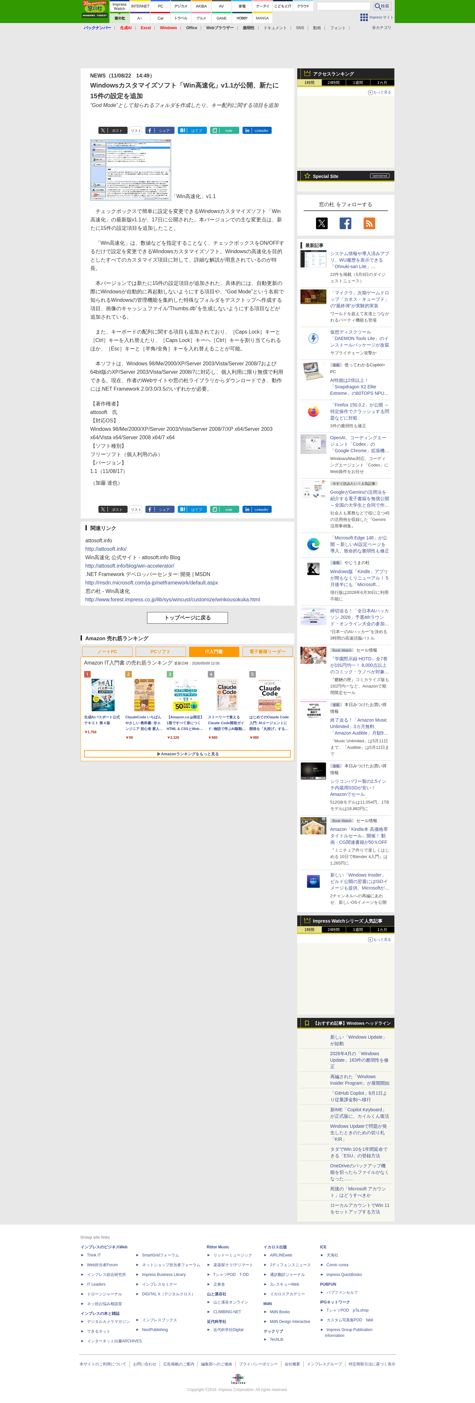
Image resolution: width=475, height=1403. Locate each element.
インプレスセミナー (159, 1284)
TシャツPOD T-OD (231, 1274)
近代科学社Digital (228, 1329)
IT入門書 (214, 651)
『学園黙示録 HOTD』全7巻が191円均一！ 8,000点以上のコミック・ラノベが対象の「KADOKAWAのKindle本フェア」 (359, 671)
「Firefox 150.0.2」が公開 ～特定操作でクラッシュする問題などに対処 (359, 411)
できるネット (98, 1331)
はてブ (196, 131)
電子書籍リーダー (267, 651)
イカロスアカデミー (287, 1294)
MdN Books (280, 1312)
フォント (338, 28)
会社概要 (292, 1364)
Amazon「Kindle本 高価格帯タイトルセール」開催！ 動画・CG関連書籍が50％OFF (359, 836)
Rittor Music (218, 1247)
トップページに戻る (187, 617)
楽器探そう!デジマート (233, 1265)
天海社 (332, 1255)
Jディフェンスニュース (290, 1265)
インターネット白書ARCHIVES (114, 1341)
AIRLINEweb (281, 1255)
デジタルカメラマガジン (108, 1321)
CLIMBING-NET (227, 1312)
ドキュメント (275, 28)
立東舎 (219, 1284)
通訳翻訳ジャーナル (287, 1274)
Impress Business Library (164, 1274)
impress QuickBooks (344, 1274)
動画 (317, 28)
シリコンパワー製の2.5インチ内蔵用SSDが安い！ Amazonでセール (358, 788)
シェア (164, 131)
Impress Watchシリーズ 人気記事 (348, 921)
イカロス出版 (275, 1247)
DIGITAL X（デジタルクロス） (169, 1294)
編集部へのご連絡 (216, 1364)
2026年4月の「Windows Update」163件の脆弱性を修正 (359, 1060)
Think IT (94, 1255)
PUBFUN (328, 1284)
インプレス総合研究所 (106, 1274)
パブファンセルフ (342, 1292)
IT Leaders (96, 1284)
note (228, 131)
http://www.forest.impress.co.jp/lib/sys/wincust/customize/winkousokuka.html (172, 599)
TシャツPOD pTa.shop (348, 1310)
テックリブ (273, 1331)
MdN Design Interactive (290, 1321)
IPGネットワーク (335, 1302)
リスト (136, 131)
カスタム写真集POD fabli (350, 1320)
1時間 (309, 82)
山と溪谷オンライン (230, 1302)
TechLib (276, 1339)
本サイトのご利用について (103, 1364)
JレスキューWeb (284, 1284)
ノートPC (107, 651)
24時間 (334, 82)
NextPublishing (155, 1329)
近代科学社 (216, 1321)
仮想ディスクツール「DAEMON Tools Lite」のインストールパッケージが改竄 (359, 338)
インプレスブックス (159, 1320)
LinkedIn (261, 131)
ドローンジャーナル (104, 1294)
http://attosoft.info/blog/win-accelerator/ (130, 566)
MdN (268, 1304)
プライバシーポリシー (258, 1364)
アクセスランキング (333, 74)
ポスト (117, 131)
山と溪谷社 (216, 1294)
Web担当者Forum (102, 1265)
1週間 (358, 82)
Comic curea (337, 1265)
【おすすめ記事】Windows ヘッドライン (352, 1023)
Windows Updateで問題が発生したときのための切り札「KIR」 (358, 1133)
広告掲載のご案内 (178, 1364)
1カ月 (382, 82)
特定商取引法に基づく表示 (372, 1364)
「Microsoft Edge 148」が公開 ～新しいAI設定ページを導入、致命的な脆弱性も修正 (359, 544)
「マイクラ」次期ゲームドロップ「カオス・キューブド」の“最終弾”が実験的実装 (359, 299)
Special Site (326, 176)
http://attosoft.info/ (106, 549)
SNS (300, 28)
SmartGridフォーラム (160, 1255)
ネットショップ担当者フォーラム (171, 1265)
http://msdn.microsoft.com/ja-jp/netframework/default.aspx (151, 582)
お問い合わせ (144, 1364)
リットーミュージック (232, 1255)
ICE (323, 1247)
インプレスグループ (324, 1364)
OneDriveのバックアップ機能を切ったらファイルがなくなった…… (359, 1172)
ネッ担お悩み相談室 (104, 1304)
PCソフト (160, 651)
